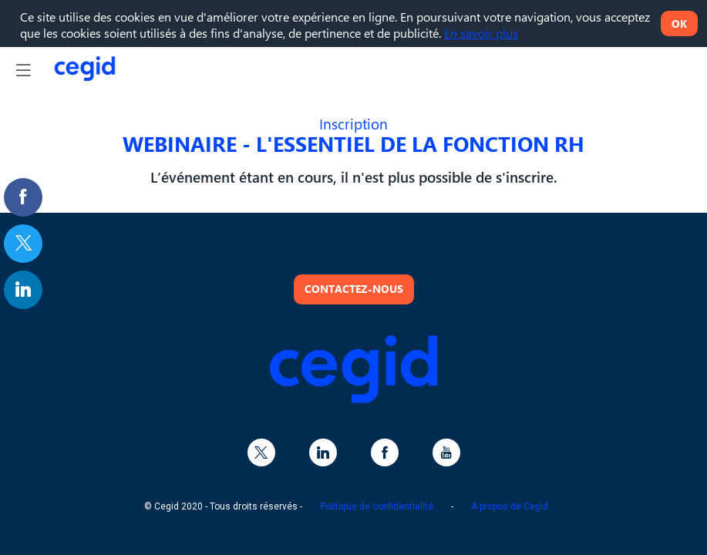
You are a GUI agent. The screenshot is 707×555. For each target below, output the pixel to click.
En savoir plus (481, 33)
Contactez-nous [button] (354, 288)
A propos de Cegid (509, 506)
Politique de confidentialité (376, 506)
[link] (23, 197)
